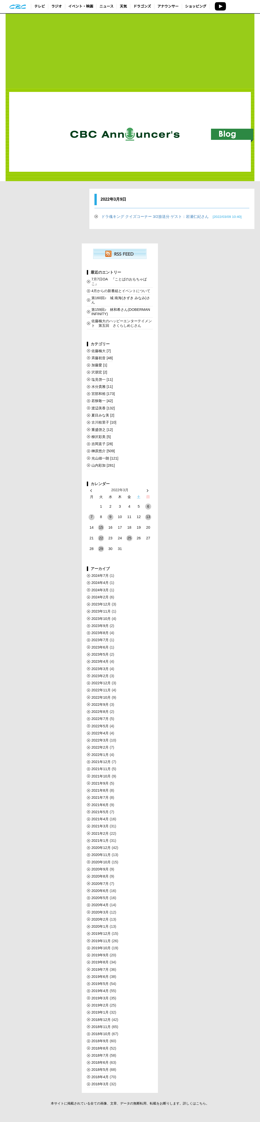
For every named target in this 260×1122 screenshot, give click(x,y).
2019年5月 (100, 984)
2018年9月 (100, 1041)
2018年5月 (100, 1070)
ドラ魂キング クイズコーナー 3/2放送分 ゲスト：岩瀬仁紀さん (171, 216)
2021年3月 (100, 826)
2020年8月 (100, 876)
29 (101, 549)
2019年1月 (100, 1012)
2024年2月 (100, 597)
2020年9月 (100, 869)
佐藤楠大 (101, 351)
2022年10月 (101, 697)
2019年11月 (101, 941)
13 (148, 517)
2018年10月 (101, 1034)
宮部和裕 (103, 394)
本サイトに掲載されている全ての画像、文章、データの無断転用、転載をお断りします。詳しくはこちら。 (130, 1103)
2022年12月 (101, 683)
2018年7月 (100, 1055)
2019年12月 (101, 933)
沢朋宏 (99, 372)
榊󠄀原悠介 (103, 451)
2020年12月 (101, 848)
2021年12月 (101, 762)
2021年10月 (101, 776)
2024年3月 (100, 590)
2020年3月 (100, 912)
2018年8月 (100, 1048)
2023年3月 (100, 669)
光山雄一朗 (104, 458)
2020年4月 (100, 905)
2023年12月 (101, 604)
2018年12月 (101, 1020)
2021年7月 (100, 797)
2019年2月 (100, 1005)
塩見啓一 (102, 379)
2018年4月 (100, 1077)
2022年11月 (101, 690)
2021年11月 (101, 769)
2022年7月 (100, 719)
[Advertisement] (130, 51)
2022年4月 (100, 733)
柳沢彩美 (101, 437)
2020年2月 (100, 919)
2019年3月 (100, 998)
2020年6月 (100, 891)
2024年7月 (100, 576)
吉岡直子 (102, 444)
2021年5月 (100, 812)
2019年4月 (100, 991)
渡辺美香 (103, 408)
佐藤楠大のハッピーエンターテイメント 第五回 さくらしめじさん (121, 323)
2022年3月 (100, 740)
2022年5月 (100, 726)
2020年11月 (101, 855)
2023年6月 (100, 647)
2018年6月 (100, 1062)
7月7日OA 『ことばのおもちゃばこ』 (119, 281)
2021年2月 (100, 833)
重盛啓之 (102, 430)
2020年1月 (100, 926)
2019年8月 (100, 962)
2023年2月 (100, 676)
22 (101, 538)
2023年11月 (101, 611)
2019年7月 (100, 969)
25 (129, 538)
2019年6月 (100, 977)
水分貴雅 (102, 387)
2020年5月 (100, 898)
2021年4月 (100, 819)
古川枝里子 (103, 422)
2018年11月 (101, 1027)
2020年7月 (100, 884)
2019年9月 (100, 955)
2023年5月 (100, 654)
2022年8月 (100, 712)
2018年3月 (100, 1084)
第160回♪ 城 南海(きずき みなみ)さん (120, 300)
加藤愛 (99, 365)
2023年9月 (100, 626)
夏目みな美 (102, 415)
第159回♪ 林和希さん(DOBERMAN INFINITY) (120, 312)
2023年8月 (100, 633)
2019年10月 (101, 948)
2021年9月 (100, 783)
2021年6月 (100, 805)
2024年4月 (100, 583)
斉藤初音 (102, 358)
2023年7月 (100, 640)
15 (101, 527)
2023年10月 (101, 619)
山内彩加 (103, 465)
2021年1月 (100, 841)
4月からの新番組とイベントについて (120, 291)
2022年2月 (100, 747)
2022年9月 (100, 704)
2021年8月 (100, 790)
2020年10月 (101, 862)
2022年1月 (100, 755)
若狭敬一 (102, 401)
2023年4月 (100, 661)
